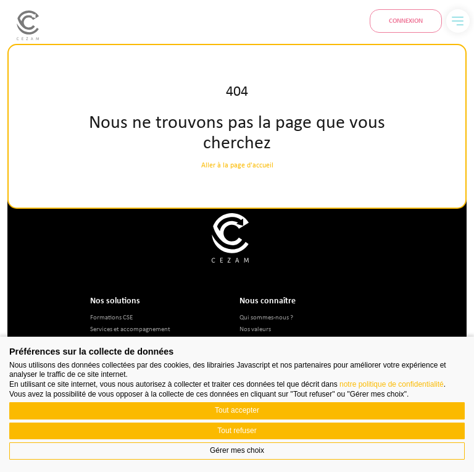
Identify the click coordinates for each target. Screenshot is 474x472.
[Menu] (458, 21)
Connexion (406, 20)
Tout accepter (237, 410)
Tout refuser (236, 430)
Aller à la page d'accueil (237, 165)
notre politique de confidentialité (391, 384)
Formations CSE (111, 316)
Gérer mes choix (237, 450)
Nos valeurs (255, 328)
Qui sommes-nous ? (266, 316)
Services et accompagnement (130, 328)
